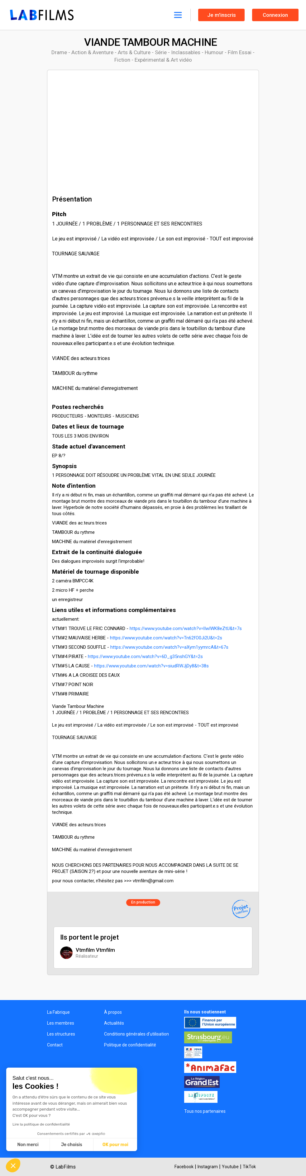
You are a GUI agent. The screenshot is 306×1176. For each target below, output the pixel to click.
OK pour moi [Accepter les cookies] (115, 1144)
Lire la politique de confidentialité (41, 1124)
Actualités (114, 1023)
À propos (113, 1012)
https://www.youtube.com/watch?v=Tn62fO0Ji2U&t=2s (166, 638)
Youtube (230, 1166)
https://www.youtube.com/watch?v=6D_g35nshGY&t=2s (145, 656)
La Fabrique (58, 1012)
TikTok (249, 1166)
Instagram (208, 1166)
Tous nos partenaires (205, 1111)
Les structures (61, 1033)
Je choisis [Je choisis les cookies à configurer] (71, 1144)
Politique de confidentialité (130, 1044)
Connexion (275, 15)
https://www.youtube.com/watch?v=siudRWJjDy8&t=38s (151, 666)
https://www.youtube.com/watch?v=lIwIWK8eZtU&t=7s (186, 628)
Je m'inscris (221, 15)
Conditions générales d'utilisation (136, 1033)
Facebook (184, 1166)
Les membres (60, 1023)
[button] (13, 1165)
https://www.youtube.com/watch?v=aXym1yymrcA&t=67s (169, 647)
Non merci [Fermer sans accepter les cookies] (27, 1144)
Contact (55, 1044)
